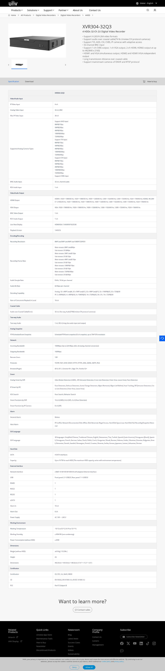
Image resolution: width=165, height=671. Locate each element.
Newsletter (41, 648)
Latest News (73, 640)
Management (98, 646)
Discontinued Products (46, 651)
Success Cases (74, 644)
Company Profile (97, 632)
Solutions (32, 10)
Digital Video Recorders (46, 16)
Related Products (13, 632)
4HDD (87, 16)
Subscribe (125, 631)
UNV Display (13, 643)
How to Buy (41, 644)
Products (16, 10)
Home (13, 16)
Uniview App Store (44, 636)
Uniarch (11, 638)
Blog (70, 636)
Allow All (89, 667)
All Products (26, 16)
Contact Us (95, 10)
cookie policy (106, 661)
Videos (71, 651)
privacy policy (119, 661)
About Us (78, 10)
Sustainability (73, 655)
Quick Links (42, 631)
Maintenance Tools (44, 640)
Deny (74, 667)
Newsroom (74, 631)
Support (48, 10)
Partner (62, 10)
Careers (95, 642)
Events (71, 648)
